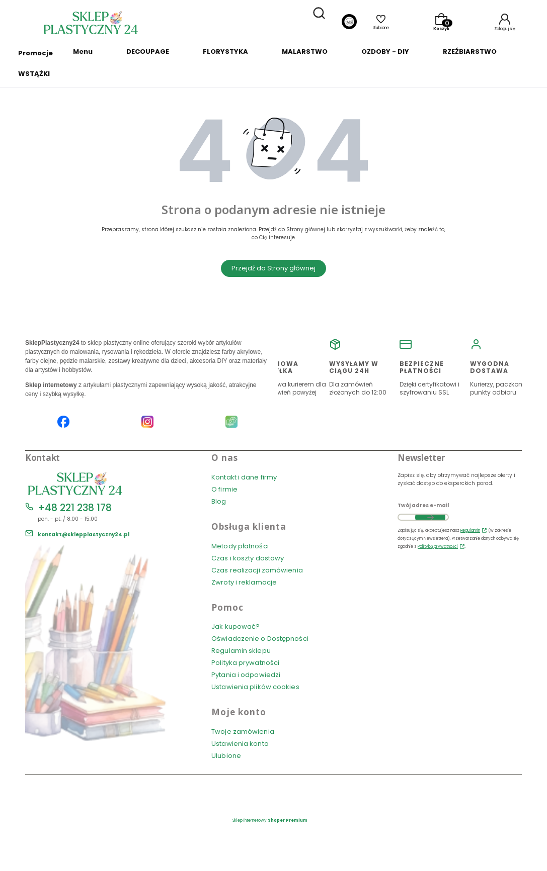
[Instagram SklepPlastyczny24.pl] (147, 423)
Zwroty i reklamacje (244, 582)
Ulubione (226, 755)
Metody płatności (240, 546)
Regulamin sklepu (241, 650)
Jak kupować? (235, 626)
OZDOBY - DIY (385, 51)
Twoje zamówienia (242, 731)
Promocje (35, 53)
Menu (83, 51)
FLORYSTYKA (225, 51)
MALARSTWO (305, 51)
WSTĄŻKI (34, 73)
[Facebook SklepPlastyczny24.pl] (63, 423)
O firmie (224, 489)
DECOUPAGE (147, 51)
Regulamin (470, 530)
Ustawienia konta (240, 743)
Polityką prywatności (438, 546)
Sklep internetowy (269, 820)
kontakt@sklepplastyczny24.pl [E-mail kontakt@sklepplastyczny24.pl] (83, 534)
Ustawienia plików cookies (256, 687)
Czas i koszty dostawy (247, 558)
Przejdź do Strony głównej (273, 268)
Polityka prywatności (245, 662)
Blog (218, 501)
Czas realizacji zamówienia (257, 570)
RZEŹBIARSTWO (470, 51)
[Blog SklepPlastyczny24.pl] (231, 423)
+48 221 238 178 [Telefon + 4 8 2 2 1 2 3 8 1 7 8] (75, 508)
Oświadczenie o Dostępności (259, 638)
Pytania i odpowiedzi (245, 675)
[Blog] (349, 23)
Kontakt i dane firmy (244, 477)
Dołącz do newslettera (430, 517)
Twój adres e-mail (423, 505)
